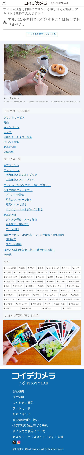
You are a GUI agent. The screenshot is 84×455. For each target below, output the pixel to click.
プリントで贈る (15, 194)
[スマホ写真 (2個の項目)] (43, 291)
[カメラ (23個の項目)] (76, 268)
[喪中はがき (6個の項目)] (38, 282)
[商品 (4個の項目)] (7, 286)
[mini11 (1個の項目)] (12, 308)
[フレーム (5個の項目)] (62, 282)
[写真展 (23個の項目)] (7, 273)
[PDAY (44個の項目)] (31, 268)
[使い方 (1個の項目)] (43, 300)
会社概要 (18, 391)
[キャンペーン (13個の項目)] (66, 273)
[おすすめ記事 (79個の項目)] (10, 268)
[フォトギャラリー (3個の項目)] (55, 286)
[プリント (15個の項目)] (42, 273)
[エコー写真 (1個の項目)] (60, 304)
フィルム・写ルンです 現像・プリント (27, 185)
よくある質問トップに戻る (43, 34)
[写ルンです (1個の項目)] (55, 300)
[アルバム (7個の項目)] (40, 277)
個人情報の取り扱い (25, 419)
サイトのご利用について (28, 431)
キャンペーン (11, 127)
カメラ (8, 132)
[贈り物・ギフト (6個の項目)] (73, 277)
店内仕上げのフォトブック (21, 174)
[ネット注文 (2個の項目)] (29, 291)
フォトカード (21, 408)
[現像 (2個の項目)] (55, 291)
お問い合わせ (21, 414)
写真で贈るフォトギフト (18, 190)
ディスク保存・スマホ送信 (21, 219)
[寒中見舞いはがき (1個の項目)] (72, 300)
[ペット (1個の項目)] (22, 300)
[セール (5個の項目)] (50, 282)
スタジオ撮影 (14, 244)
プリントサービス (14, 117)
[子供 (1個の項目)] (48, 304)
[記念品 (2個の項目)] (64, 295)
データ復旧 (12, 229)
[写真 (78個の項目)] (22, 268)
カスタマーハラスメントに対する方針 (37, 437)
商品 (6, 122)
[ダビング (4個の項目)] (18, 286)
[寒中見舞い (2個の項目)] (10, 295)
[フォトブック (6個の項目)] (23, 282)
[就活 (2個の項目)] (77, 291)
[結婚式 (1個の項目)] (75, 295)
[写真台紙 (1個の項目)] (51, 308)
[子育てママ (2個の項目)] (25, 295)
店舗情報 (9, 151)
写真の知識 (10, 146)
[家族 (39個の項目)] (41, 268)
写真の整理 (10, 214)
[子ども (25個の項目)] (66, 268)
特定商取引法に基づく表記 (30, 425)
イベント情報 (11, 142)
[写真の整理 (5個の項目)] (74, 282)
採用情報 (18, 397)
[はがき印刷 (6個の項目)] (9, 282)
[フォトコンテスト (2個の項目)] (12, 291)
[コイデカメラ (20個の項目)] (20, 273)
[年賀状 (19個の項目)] (32, 273)
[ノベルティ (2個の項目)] (51, 295)
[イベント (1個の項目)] (9, 304)
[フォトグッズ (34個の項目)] (52, 268)
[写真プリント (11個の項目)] (27, 277)
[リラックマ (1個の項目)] (22, 304)
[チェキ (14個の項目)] (53, 273)
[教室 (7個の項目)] (51, 277)
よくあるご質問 (22, 402)
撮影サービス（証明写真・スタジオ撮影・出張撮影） (34, 234)
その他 (7, 254)
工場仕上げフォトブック (20, 179)
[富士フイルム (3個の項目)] (73, 286)
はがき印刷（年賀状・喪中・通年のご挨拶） (29, 249)
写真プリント (11, 165)
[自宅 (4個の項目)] (41, 286)
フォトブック (12, 170)
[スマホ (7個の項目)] (60, 277)
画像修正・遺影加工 (17, 224)
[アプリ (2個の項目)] (37, 295)
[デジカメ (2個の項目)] (66, 291)
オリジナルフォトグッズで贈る (24, 209)
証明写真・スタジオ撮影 (18, 137)
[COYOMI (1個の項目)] (71, 308)
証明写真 (11, 239)
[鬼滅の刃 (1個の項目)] (31, 308)
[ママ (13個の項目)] (77, 273)
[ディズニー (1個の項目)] (9, 300)
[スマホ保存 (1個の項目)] (37, 304)
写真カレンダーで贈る (19, 199)
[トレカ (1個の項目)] (32, 300)
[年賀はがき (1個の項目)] (74, 304)
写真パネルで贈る (16, 204)
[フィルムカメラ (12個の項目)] (11, 277)
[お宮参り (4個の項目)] (31, 286)
